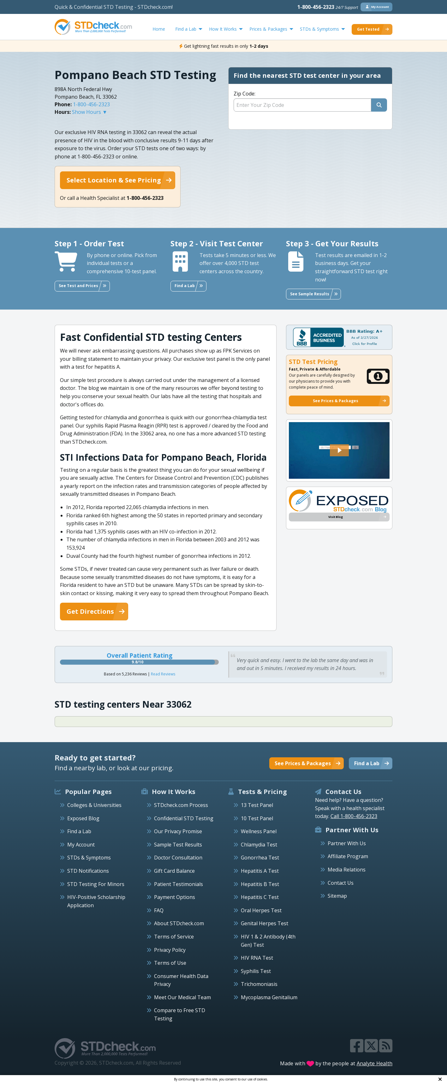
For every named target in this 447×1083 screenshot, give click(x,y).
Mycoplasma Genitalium (269, 997)
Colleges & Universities (94, 805)
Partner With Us (347, 843)
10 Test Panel (257, 818)
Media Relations (347, 869)
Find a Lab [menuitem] (185, 29)
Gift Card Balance (174, 870)
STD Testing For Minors (95, 884)
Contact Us (341, 882)
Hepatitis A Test (260, 870)
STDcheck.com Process (181, 805)
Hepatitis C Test (260, 897)
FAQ (159, 910)
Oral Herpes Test (261, 910)
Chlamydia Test (259, 844)
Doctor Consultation (178, 857)
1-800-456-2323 (327, 6)
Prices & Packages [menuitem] (268, 29)
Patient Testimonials (178, 884)
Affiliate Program (348, 856)
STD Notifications (88, 870)
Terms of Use (170, 962)
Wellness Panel (259, 831)
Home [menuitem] (158, 29)
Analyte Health (375, 1063)
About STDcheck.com (179, 923)
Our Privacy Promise (178, 831)
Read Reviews (163, 674)
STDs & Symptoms (89, 857)
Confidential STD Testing (183, 818)
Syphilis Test (256, 971)
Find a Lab (79, 831)
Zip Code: (244, 93)
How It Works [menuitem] (223, 29)
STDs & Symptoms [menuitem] (319, 29)
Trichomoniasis (259, 984)
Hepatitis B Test (260, 884)
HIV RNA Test (257, 957)
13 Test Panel (257, 805)
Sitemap (337, 895)
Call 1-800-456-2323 (354, 816)
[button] (339, 450)
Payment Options (174, 897)
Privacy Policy (170, 949)
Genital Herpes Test (264, 923)
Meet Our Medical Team (182, 997)
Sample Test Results (178, 844)
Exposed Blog (83, 818)
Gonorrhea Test (260, 857)
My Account (81, 844)
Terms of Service (174, 936)
